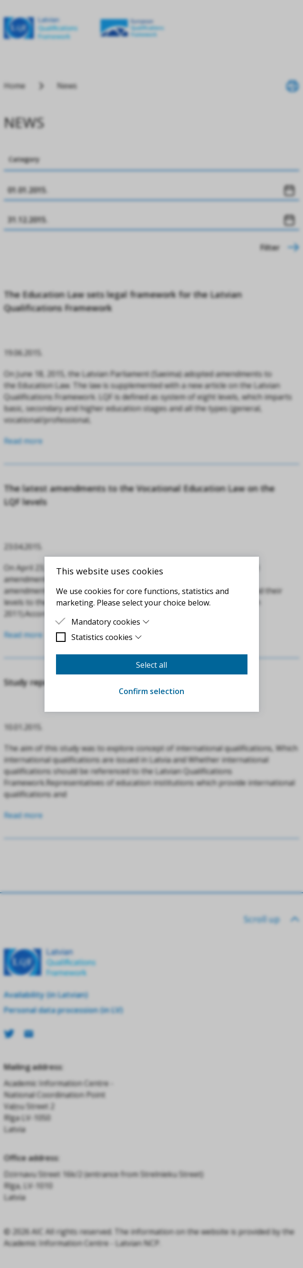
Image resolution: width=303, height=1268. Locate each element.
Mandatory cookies (110, 622)
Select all (151, 665)
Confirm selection (151, 691)
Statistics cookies (107, 637)
